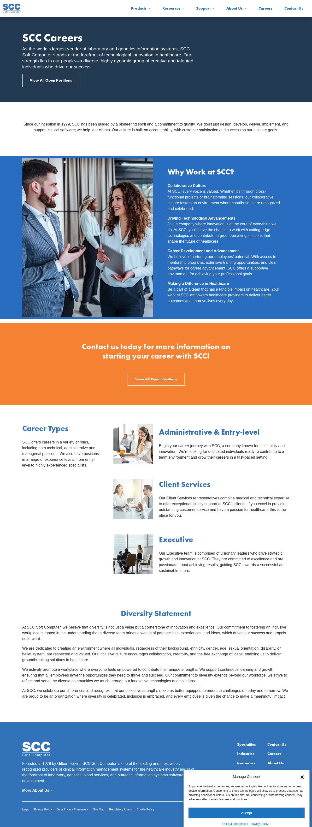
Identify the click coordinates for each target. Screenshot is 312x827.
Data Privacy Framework (72, 809)
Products (139, 8)
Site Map (98, 809)
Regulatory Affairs (120, 809)
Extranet (275, 772)
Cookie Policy (145, 809)
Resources (171, 8)
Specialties (246, 744)
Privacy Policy (43, 809)
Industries (245, 753)
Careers (265, 8)
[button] (302, 785)
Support (204, 8)
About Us (235, 8)
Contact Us (293, 8)
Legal (25, 809)
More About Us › (37, 790)
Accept (246, 821)
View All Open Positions (51, 80)
